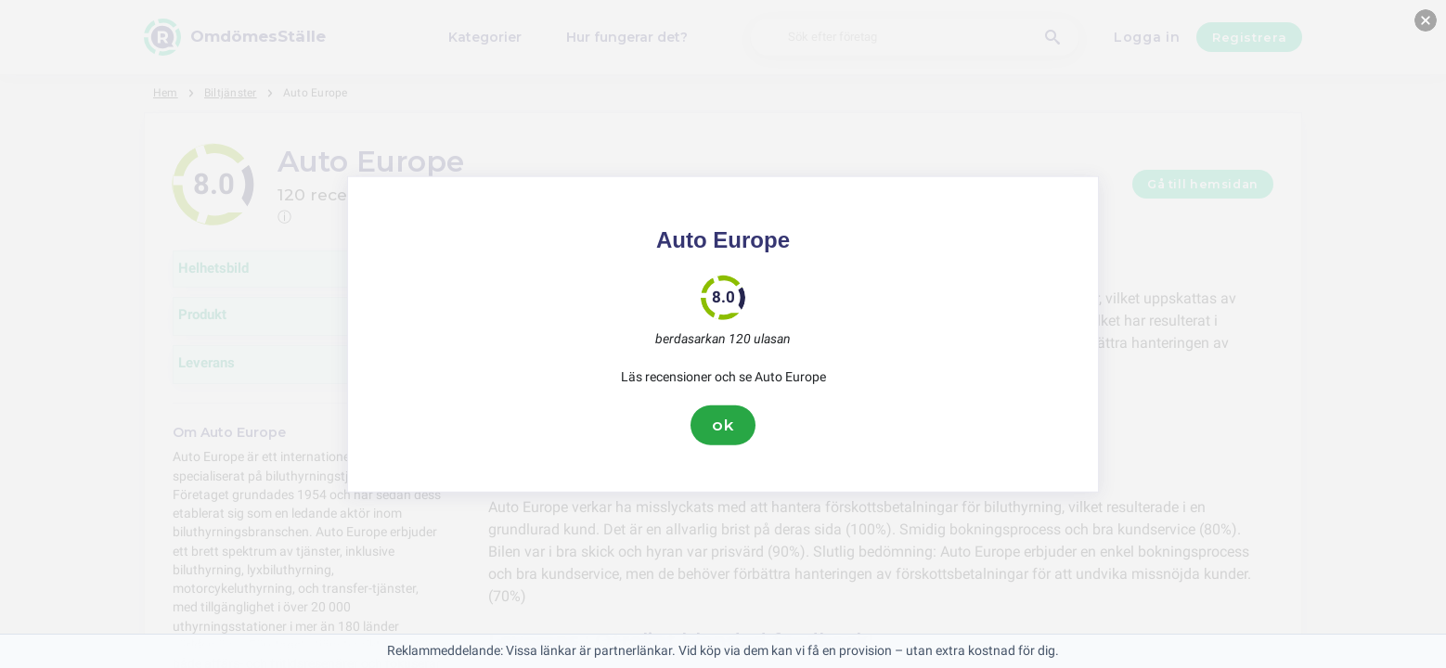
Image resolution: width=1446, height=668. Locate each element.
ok (723, 425)
